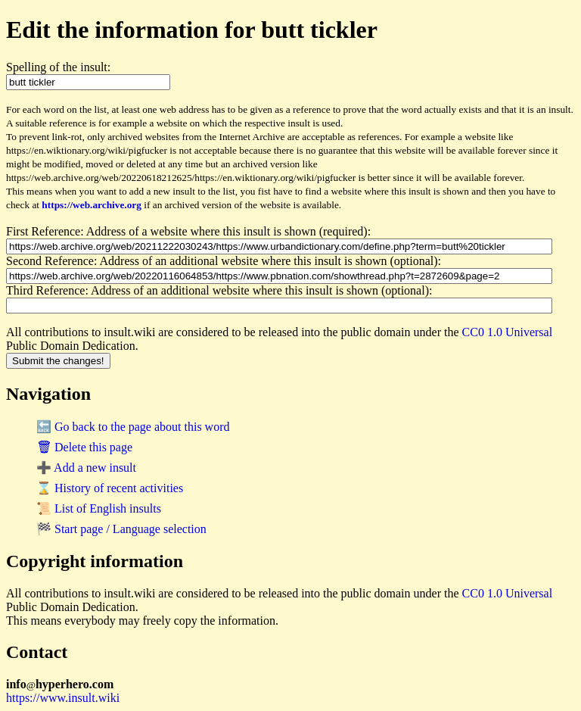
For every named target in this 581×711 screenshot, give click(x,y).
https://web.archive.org (91, 204)
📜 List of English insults (98, 508)
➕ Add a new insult (86, 467)
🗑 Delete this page (84, 447)
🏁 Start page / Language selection (121, 528)
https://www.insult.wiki (63, 697)
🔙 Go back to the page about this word (133, 426)
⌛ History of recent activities (109, 488)
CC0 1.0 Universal (507, 332)
